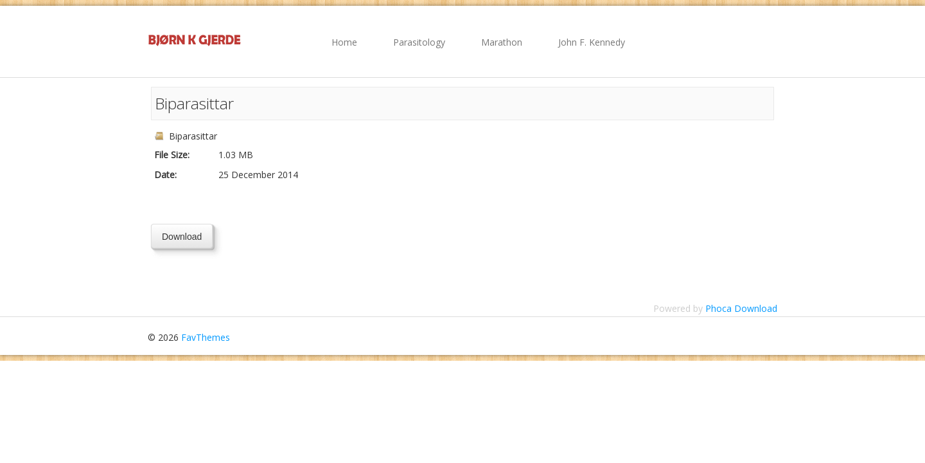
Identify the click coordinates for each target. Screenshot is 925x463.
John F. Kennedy (591, 42)
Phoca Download (741, 308)
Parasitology (419, 42)
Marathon (501, 42)
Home (344, 42)
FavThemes (205, 337)
